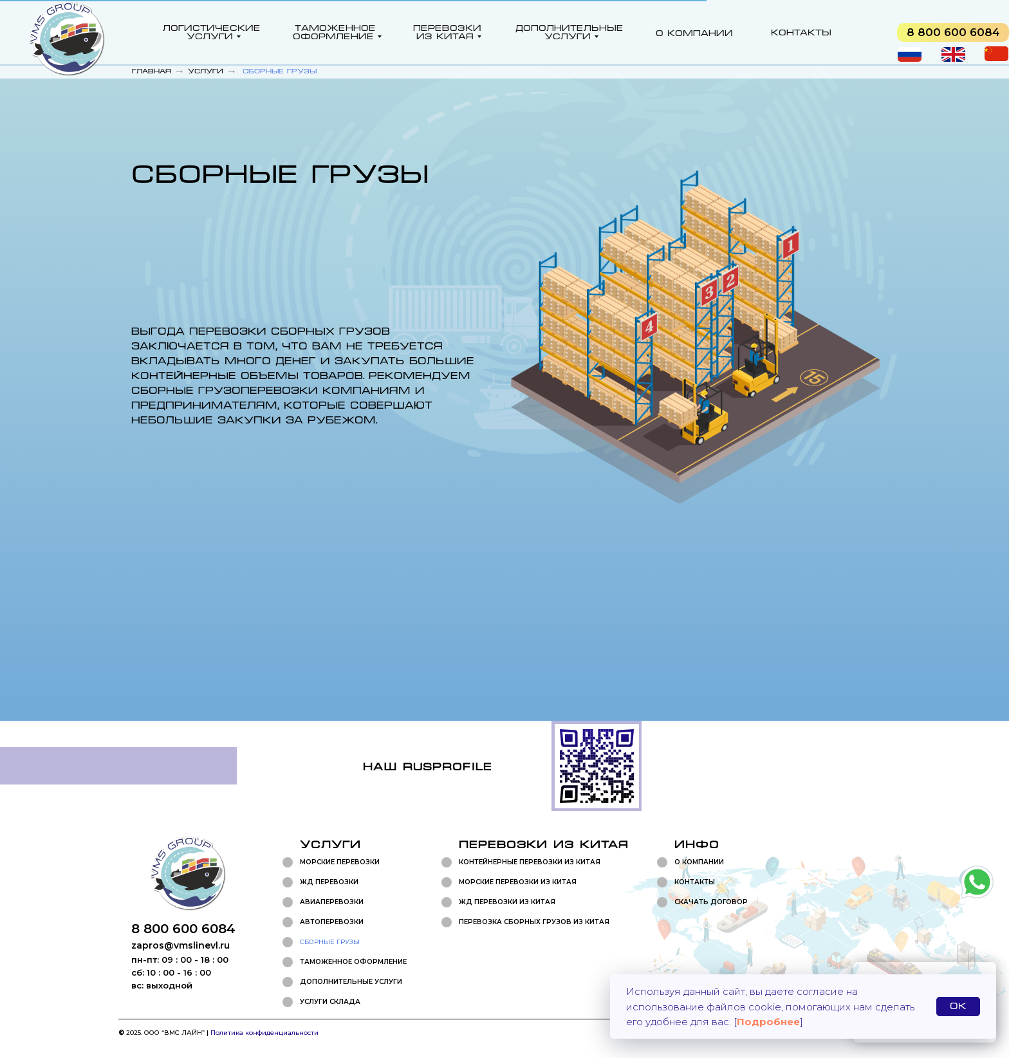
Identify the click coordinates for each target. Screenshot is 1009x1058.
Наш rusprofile (427, 766)
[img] (953, 32)
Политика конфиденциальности (264, 1032)
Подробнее (768, 1022)
